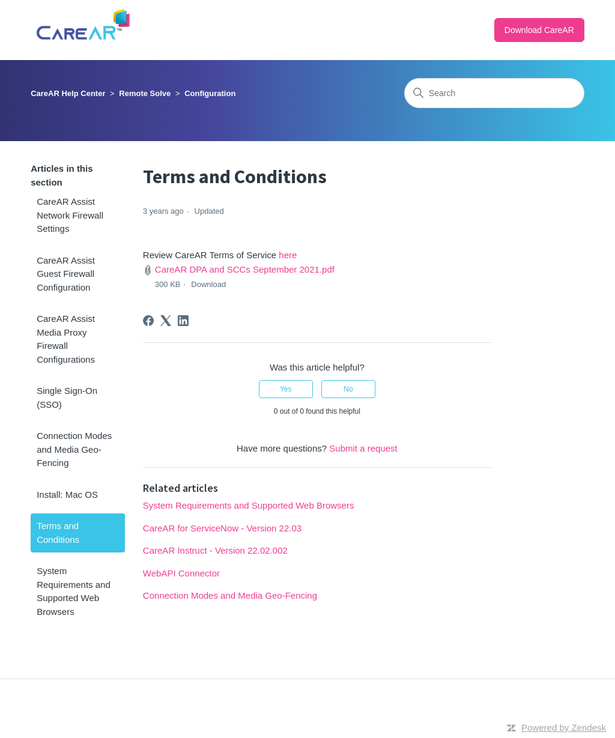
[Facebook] (148, 320)
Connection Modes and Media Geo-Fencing (74, 449)
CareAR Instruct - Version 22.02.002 (215, 550)
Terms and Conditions (58, 533)
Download (208, 284)
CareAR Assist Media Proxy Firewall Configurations (66, 338)
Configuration (209, 93)
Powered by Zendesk (563, 727)
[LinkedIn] (183, 320)
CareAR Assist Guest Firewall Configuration (66, 273)
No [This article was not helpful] (348, 389)
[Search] (494, 93)
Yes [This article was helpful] (286, 389)
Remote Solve (145, 93)
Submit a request (363, 448)
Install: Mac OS (67, 494)
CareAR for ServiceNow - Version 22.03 (222, 528)
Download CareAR (539, 30)
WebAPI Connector (181, 573)
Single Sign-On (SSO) (67, 398)
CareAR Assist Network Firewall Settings (70, 215)
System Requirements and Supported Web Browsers (74, 591)
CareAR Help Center (68, 93)
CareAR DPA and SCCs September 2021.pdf (245, 269)
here (288, 255)
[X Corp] (165, 320)
